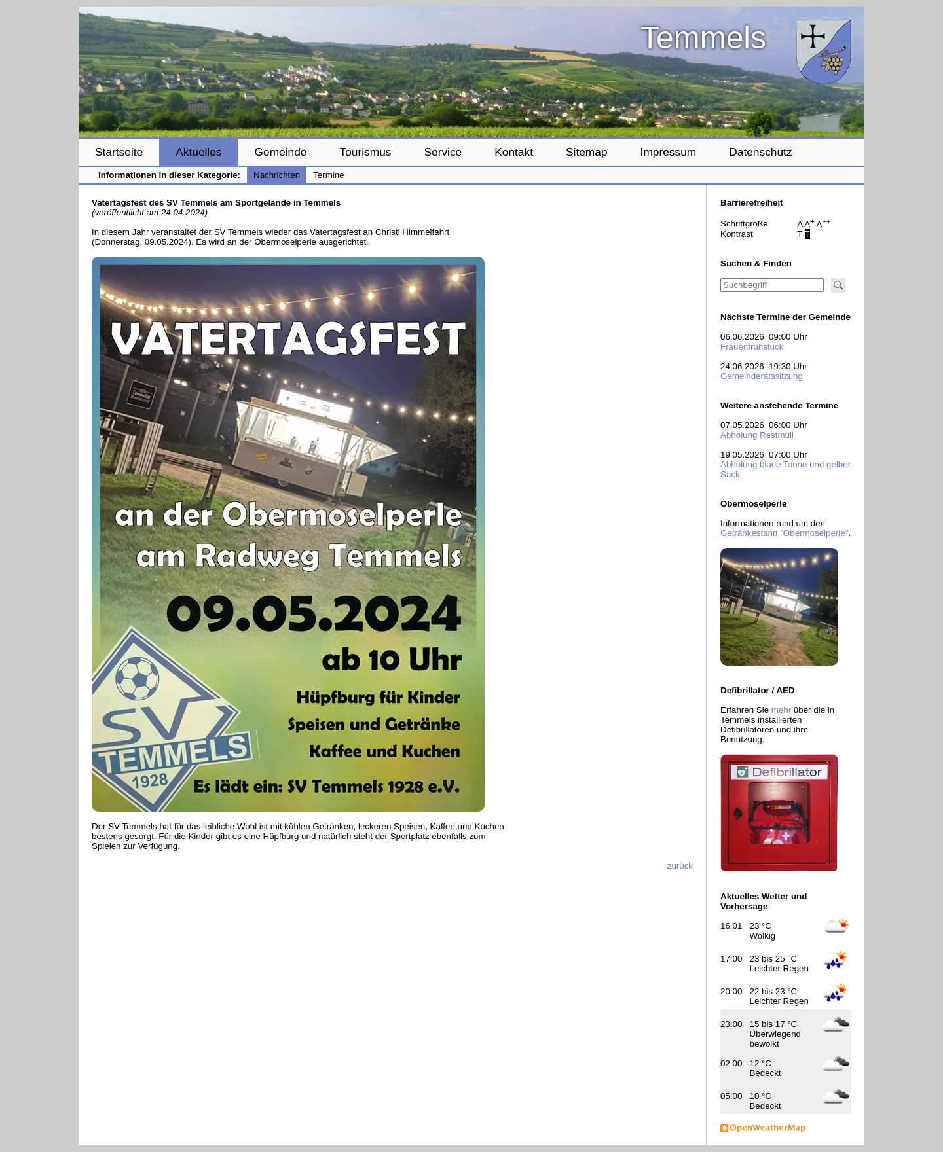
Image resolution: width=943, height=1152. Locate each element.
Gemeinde (281, 151)
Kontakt (513, 151)
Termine (328, 175)
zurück (680, 866)
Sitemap (587, 151)
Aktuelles (198, 151)
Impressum (668, 151)
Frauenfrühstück (751, 346)
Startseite (119, 151)
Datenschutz (760, 151)
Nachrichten (276, 175)
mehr (781, 710)
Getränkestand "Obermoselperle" (784, 533)
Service (443, 151)
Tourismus (365, 151)
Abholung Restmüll (757, 435)
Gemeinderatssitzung (761, 376)
